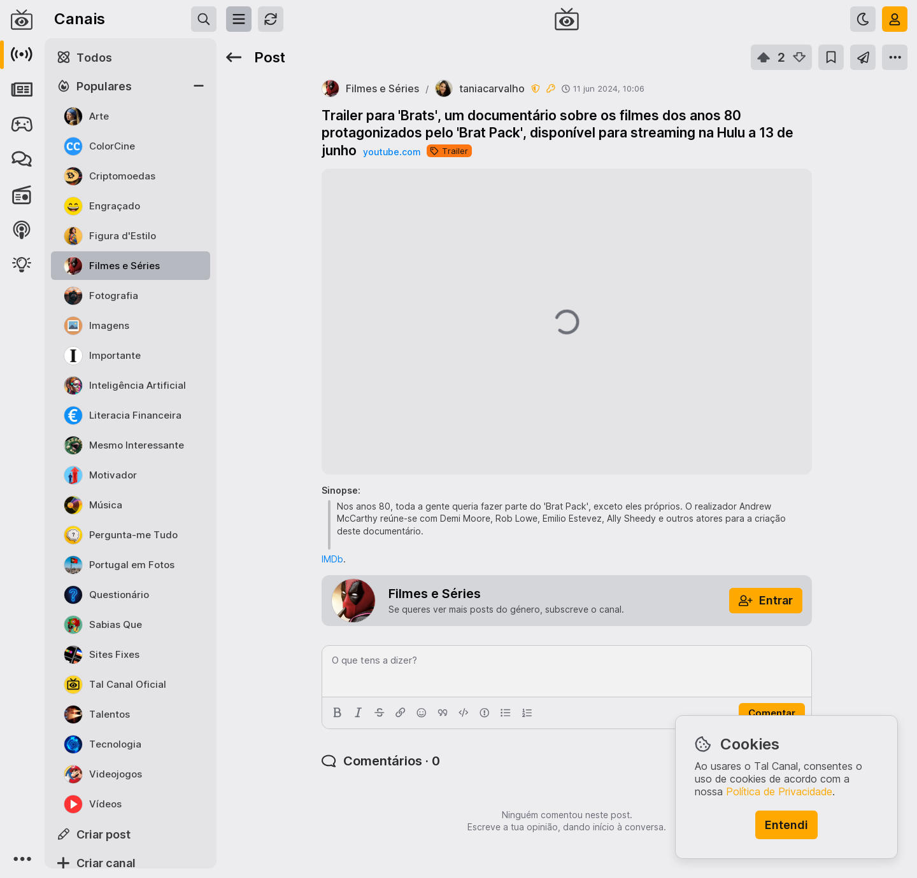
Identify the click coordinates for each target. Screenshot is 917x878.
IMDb (332, 559)
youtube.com (391, 151)
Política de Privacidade (779, 791)
